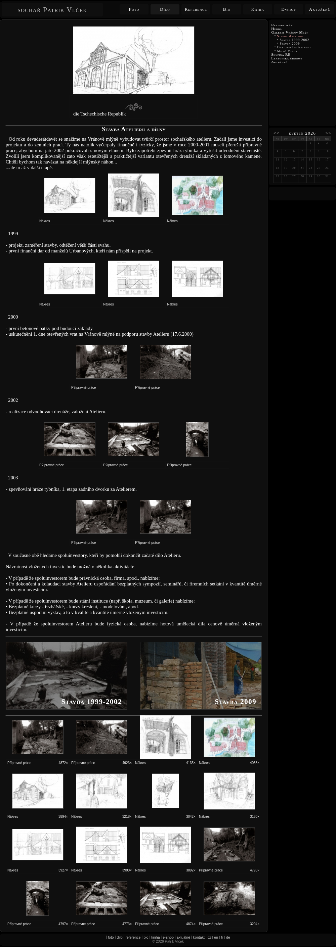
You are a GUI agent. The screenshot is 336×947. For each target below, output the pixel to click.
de (228, 937)
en (216, 937)
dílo (120, 937)
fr (222, 937)
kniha (155, 937)
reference (132, 937)
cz (209, 937)
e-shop (168, 937)
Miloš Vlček (287, 51)
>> (329, 133)
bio (145, 937)
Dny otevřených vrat (294, 47)
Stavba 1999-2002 (294, 40)
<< (277, 133)
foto (111, 937)
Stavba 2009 (290, 43)
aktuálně (183, 937)
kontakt (199, 937)
